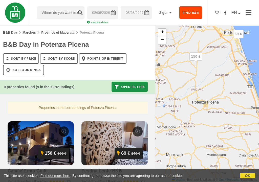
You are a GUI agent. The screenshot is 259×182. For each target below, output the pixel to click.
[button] (162, 32)
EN (236, 13)
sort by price (21, 58)
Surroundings (23, 70)
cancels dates (97, 22)
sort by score (59, 58)
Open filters (130, 86)
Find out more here (55, 176)
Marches (29, 32)
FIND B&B (191, 12)
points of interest (103, 58)
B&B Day (10, 32)
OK (247, 176)
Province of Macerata (57, 32)
